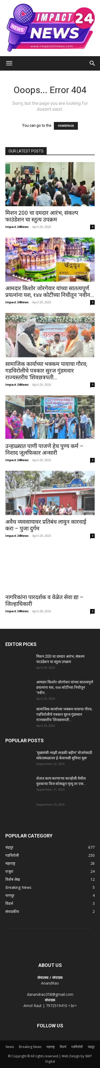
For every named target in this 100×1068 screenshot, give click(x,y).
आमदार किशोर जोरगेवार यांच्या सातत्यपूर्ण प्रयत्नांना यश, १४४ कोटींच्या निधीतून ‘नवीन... (49, 291)
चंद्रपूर (91, 1046)
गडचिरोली (77, 1046)
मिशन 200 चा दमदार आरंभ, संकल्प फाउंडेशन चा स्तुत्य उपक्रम (41, 216)
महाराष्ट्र (50, 1046)
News (10, 1046)
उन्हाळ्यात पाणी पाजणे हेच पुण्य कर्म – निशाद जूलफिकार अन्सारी (44, 449)
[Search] (92, 63)
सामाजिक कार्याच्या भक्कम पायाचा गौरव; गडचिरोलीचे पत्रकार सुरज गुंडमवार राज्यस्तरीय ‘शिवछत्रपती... (46, 371)
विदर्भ (63, 1046)
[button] (9, 63)
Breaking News (30, 1046)
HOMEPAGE (66, 126)
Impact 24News (17, 227)
